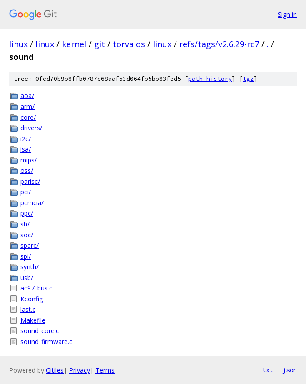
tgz (248, 79)
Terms (105, 370)
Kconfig (31, 299)
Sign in (287, 14)
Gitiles (55, 370)
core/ (28, 117)
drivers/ (31, 127)
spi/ (25, 256)
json (289, 370)
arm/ (27, 106)
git (99, 44)
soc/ (26, 235)
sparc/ (29, 245)
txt (267, 370)
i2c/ (25, 138)
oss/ (26, 170)
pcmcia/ (32, 202)
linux (18, 44)
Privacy (79, 370)
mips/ (28, 160)
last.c (27, 309)
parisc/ (30, 181)
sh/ (25, 224)
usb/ (26, 277)
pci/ (25, 191)
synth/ (29, 266)
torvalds (129, 44)
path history (210, 79)
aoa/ (27, 95)
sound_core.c (39, 330)
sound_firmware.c (46, 341)
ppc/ (26, 213)
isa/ (25, 149)
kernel (74, 44)
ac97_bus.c (36, 288)
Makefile (32, 320)
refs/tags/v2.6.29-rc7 (219, 44)
